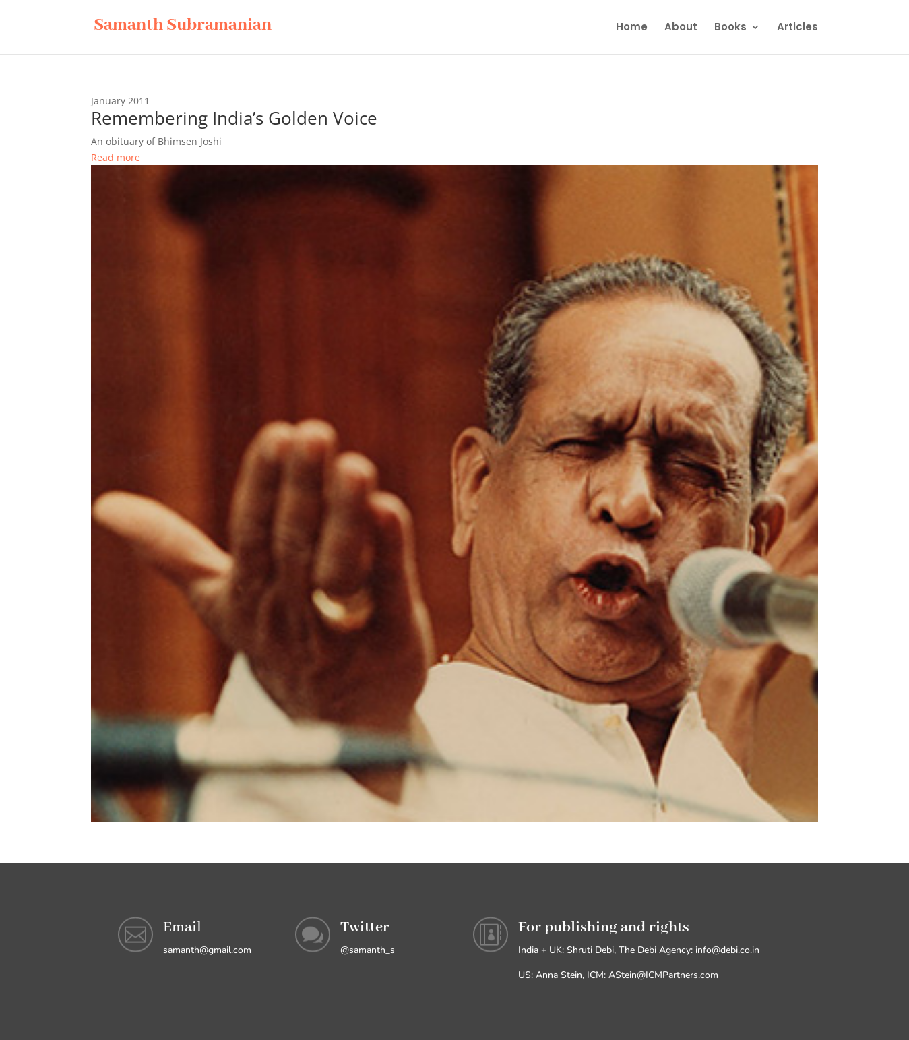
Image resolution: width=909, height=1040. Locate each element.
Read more (115, 157)
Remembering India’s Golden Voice (234, 118)
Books (730, 28)
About (680, 28)
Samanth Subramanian (183, 24)
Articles (797, 28)
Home (632, 28)
